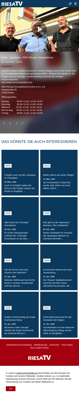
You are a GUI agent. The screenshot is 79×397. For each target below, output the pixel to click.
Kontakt (54, 345)
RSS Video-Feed (39, 348)
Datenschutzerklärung (27, 373)
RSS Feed (67, 345)
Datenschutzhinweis (19, 345)
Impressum (40, 345)
